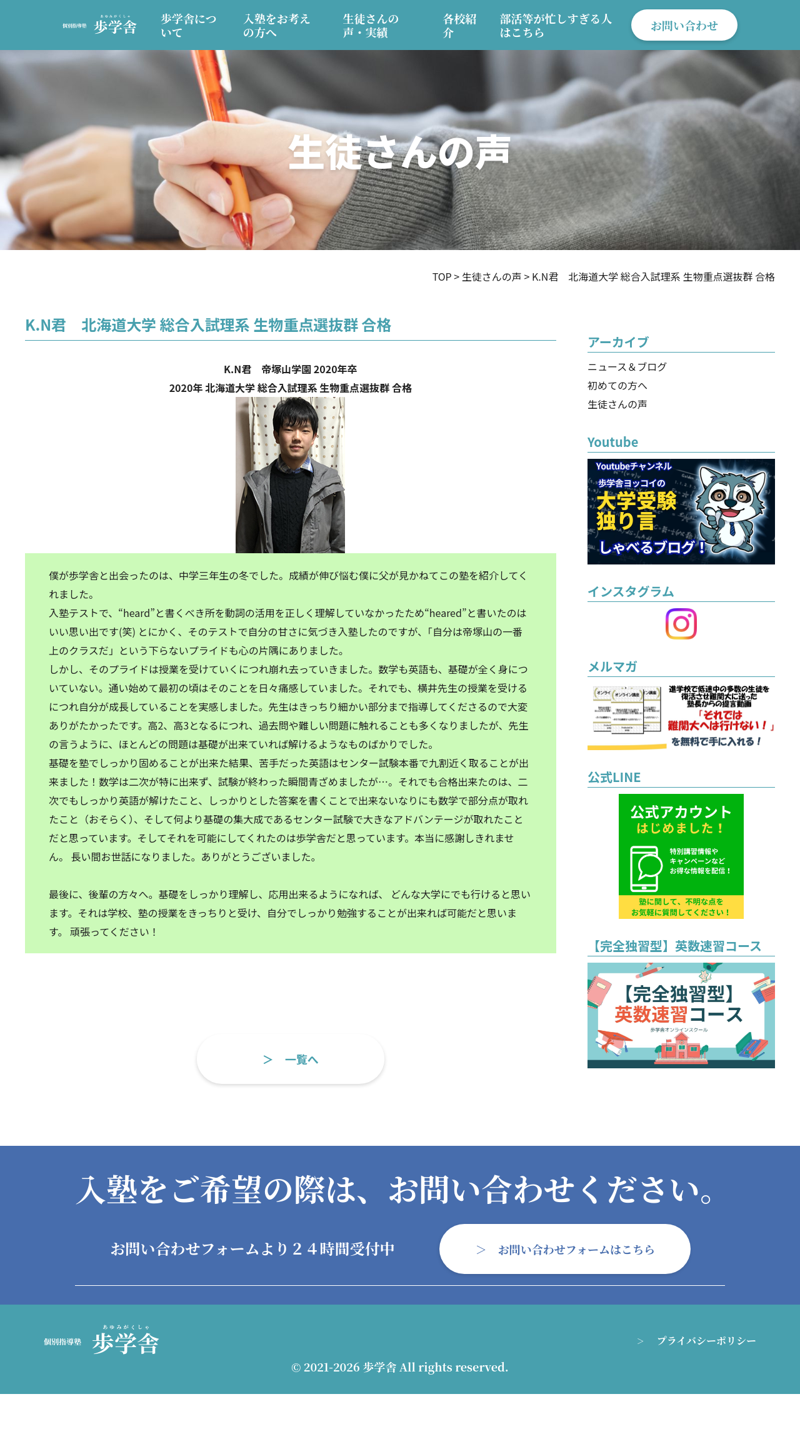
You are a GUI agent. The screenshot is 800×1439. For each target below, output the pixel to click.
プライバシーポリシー (706, 1340)
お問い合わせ (684, 25)
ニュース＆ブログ (627, 366)
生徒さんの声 (618, 403)
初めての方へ (618, 385)
